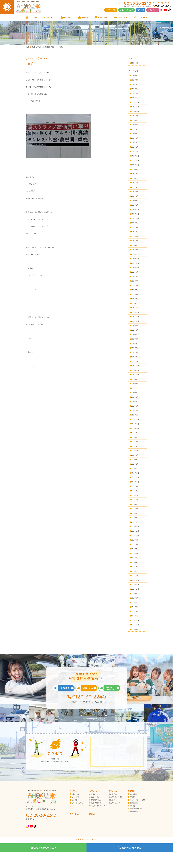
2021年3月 (134, 352)
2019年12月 (135, 419)
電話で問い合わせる (129, 847)
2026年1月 (134, 98)
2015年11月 (135, 625)
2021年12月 (135, 312)
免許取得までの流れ (116, 797)
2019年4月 (134, 455)
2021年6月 (134, 339)
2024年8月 (134, 174)
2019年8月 (134, 437)
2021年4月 (134, 348)
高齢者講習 (133, 794)
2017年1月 (134, 576)
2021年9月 (134, 325)
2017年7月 (134, 549)
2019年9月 (134, 433)
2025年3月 (134, 142)
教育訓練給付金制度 (136, 809)
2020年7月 (134, 388)
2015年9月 (134, 629)
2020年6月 (134, 392)
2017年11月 (135, 531)
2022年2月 (134, 303)
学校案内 (73, 791)
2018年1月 (134, 522)
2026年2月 (134, 93)
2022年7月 (134, 281)
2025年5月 (134, 133)
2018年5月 (134, 504)
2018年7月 (134, 495)
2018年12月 (135, 473)
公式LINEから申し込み (43, 847)
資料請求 (140, 10)
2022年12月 (135, 258)
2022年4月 (134, 294)
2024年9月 (134, 169)
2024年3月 (134, 196)
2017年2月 (134, 571)
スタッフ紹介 (75, 814)
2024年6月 (134, 183)
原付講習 (132, 797)
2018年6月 (134, 500)
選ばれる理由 (95, 797)
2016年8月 (134, 598)
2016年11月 (135, 584)
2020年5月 (134, 397)
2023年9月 (134, 223)
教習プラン (94, 794)
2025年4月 (134, 138)
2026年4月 (134, 84)
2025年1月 (134, 151)
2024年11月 (135, 160)
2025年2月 (134, 147)
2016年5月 (134, 611)
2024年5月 (134, 187)
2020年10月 (135, 375)
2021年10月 (135, 321)
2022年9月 (134, 272)
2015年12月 (135, 620)
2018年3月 (134, 513)
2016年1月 (134, 616)
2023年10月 (135, 218)
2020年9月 (134, 379)
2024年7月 (134, 178)
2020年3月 (134, 406)
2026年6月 (134, 75)
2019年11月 (135, 424)
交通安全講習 (134, 803)
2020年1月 (134, 415)
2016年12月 (135, 580)
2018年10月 (135, 482)
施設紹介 (92, 814)
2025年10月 (135, 111)
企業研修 (132, 806)
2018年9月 (134, 486)
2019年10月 (135, 428)
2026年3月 (134, 89)
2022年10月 (135, 267)
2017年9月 (134, 540)
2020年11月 (135, 370)
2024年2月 (134, 200)
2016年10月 (135, 589)
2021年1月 (134, 361)
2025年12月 (135, 102)
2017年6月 (134, 553)
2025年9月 (134, 116)
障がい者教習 (134, 812)
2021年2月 (134, 357)
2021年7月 (134, 334)
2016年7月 (134, 602)
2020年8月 (134, 383)
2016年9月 (134, 593)
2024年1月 (134, 205)
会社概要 (74, 800)
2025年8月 (134, 120)
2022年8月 (134, 276)
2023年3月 (134, 245)
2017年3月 (134, 567)
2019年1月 (134, 468)
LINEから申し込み (126, 10)
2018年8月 (134, 491)
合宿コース (93, 791)
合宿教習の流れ (96, 800)
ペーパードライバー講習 (137, 800)
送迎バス (113, 800)
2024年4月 (134, 192)
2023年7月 (134, 232)
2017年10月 (135, 535)
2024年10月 (135, 165)
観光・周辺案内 (96, 803)
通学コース (113, 791)
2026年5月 (134, 80)
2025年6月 (134, 129)
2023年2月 (134, 250)
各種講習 (131, 791)
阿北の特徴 (75, 794)
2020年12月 (135, 366)
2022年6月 (134, 285)
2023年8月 (134, 227)
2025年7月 (134, 124)
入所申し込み (111, 10)
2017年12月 (135, 526)
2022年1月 (134, 308)
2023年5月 (134, 236)
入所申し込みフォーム (98, 806)
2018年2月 (134, 517)
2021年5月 (134, 343)
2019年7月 (134, 442)
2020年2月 (134, 410)
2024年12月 (135, 156)
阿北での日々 (135, 63)
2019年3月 (134, 459)
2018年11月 (135, 477)
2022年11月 (135, 263)
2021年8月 (134, 330)
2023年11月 (135, 214)
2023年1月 (134, 254)
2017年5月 (134, 558)
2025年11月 (135, 107)
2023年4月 (134, 241)
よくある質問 (76, 797)
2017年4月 (134, 562)
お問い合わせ (153, 10)
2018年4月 (134, 509)
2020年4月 (134, 401)
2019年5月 (134, 451)
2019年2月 (134, 464)
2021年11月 (135, 317)
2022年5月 (134, 290)
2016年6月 (134, 607)
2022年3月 (134, 299)
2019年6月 (134, 446)
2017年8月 (134, 544)
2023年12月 (135, 209)
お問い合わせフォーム (79, 803)
